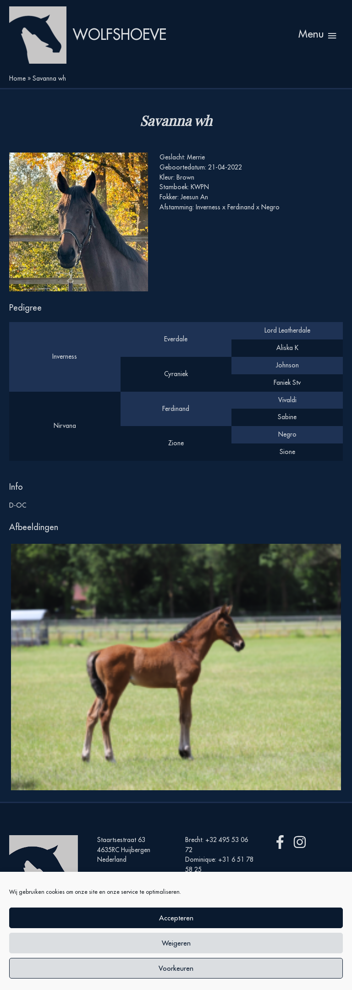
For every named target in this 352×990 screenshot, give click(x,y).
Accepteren (176, 917)
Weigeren (176, 943)
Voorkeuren (176, 968)
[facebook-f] (282, 842)
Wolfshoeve (119, 34)
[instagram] (302, 842)
